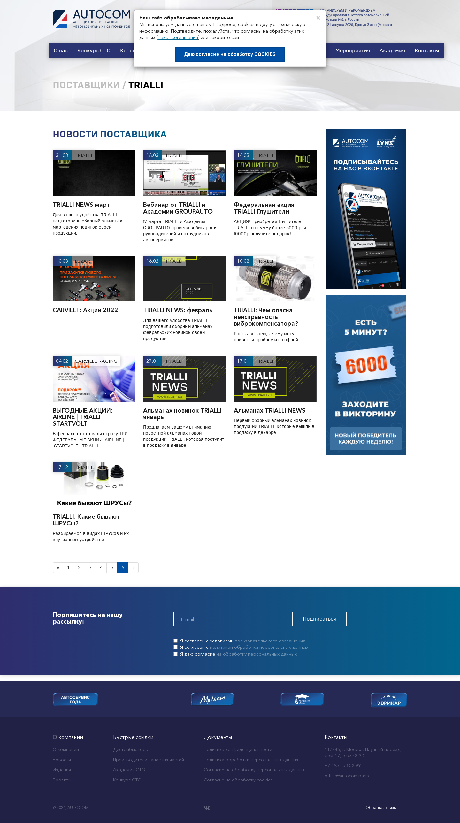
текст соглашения (178, 37)
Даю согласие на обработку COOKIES (230, 54)
